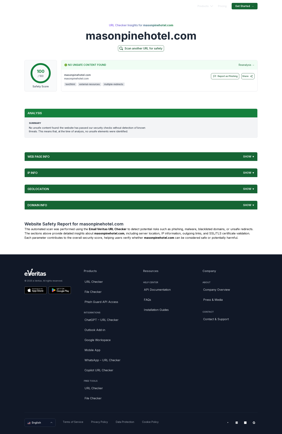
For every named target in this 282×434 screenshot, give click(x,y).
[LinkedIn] (236, 422)
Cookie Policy (150, 421)
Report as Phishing (225, 76)
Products (205, 6)
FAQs (147, 299)
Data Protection (125, 421)
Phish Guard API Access (101, 302)
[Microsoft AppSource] (245, 422)
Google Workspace (98, 340)
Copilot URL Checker (99, 370)
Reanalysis (246, 65)
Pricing (222, 6)
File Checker (93, 292)
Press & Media (213, 299)
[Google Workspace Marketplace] (254, 422)
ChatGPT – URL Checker (102, 320)
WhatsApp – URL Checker (102, 360)
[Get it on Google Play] (60, 290)
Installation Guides (156, 310)
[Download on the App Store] (35, 290)
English (40, 422)
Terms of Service (73, 421)
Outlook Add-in (95, 330)
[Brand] (47, 272)
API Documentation (157, 289)
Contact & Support (216, 319)
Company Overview (216, 289)
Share (247, 76)
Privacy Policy (99, 421)
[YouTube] (228, 422)
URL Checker (94, 282)
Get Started (244, 6)
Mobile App (92, 350)
